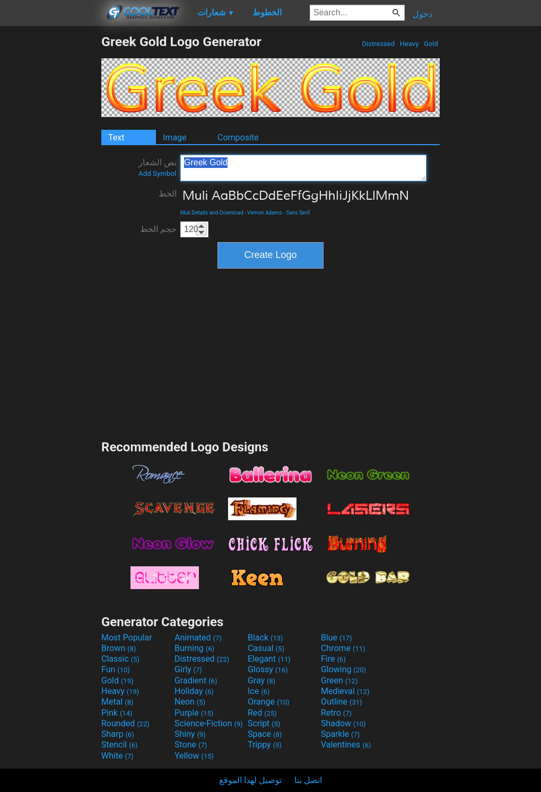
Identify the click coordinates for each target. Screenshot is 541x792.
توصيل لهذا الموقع (250, 780)
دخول (422, 14)
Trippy (265, 745)
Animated (198, 638)
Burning (194, 648)
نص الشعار (157, 167)
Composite (238, 137)
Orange (269, 702)
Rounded (125, 723)
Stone (190, 745)
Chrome (343, 648)
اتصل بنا (308, 780)
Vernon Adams (264, 213)
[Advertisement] (50, 193)
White (117, 756)
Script (264, 723)
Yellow (194, 756)
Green (339, 680)
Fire (333, 659)
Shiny (190, 734)
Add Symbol (157, 173)
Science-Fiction (208, 723)
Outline (341, 702)
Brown (118, 648)
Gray (261, 680)
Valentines (346, 745)
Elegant (269, 659)
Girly (188, 669)
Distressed (378, 44)
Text (116, 137)
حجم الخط (158, 229)
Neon (189, 702)
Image (175, 137)
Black (265, 638)
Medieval (345, 691)
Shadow (343, 723)
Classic (120, 659)
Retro (336, 713)
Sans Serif (298, 213)
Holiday (194, 691)
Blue (336, 638)
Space (265, 734)
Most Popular (126, 638)
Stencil (119, 745)
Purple (193, 713)
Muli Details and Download (211, 213)
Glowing (343, 669)
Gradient (195, 680)
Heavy (409, 44)
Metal (117, 702)
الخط (168, 194)
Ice (258, 691)
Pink (117, 713)
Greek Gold (303, 168)
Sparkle (340, 734)
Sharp (117, 734)
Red (262, 713)
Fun (115, 669)
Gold (431, 44)
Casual (266, 648)
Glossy (268, 669)
